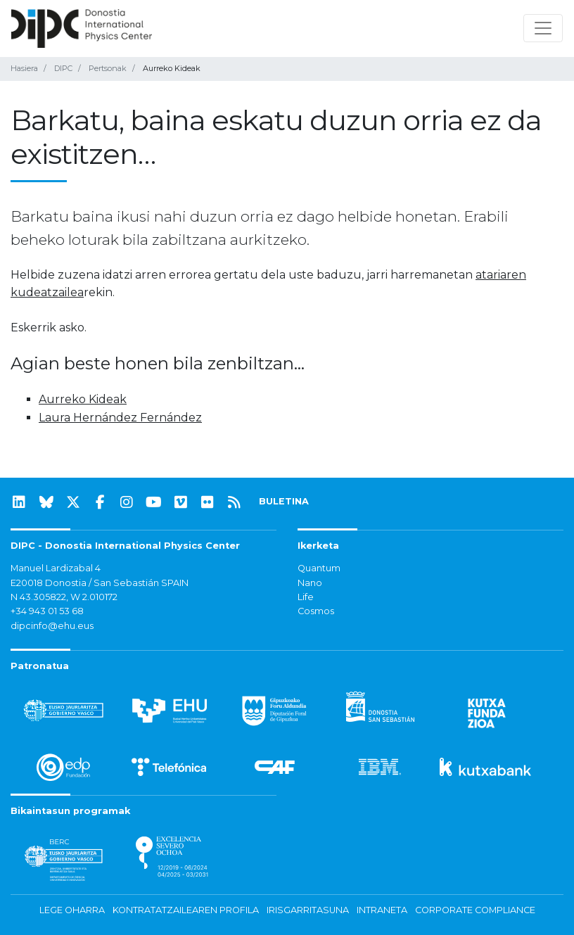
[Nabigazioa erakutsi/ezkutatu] (543, 28)
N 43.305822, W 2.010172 (64, 597)
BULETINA (284, 501)
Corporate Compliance (475, 910)
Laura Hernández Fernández (120, 417)
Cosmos (316, 611)
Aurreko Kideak (83, 399)
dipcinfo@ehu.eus (52, 626)
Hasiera (24, 68)
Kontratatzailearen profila (186, 910)
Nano (310, 583)
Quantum (319, 568)
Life (306, 597)
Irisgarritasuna (308, 910)
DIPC (63, 68)
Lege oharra (72, 910)
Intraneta (382, 910)
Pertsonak (108, 68)
